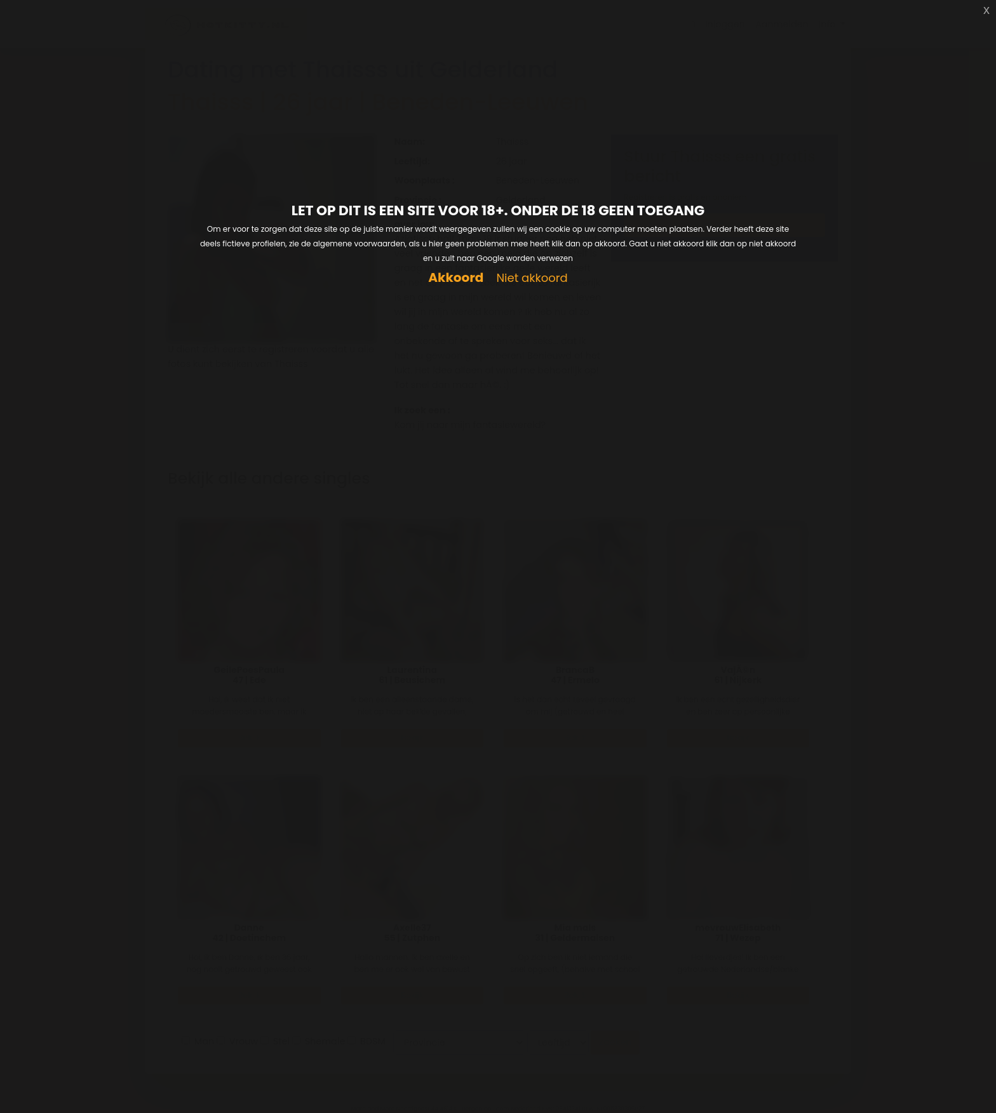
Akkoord (455, 277)
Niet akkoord (531, 278)
